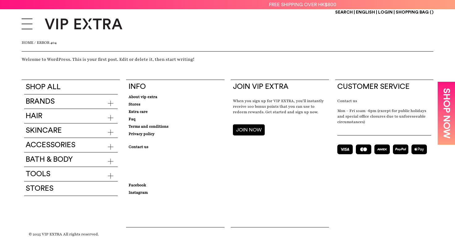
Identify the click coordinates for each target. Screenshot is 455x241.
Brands (40, 101)
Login (385, 12)
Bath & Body (49, 159)
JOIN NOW (249, 129)
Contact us (347, 100)
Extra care (138, 111)
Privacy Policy (141, 133)
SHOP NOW (446, 113)
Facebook (137, 185)
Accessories (50, 145)
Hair (34, 116)
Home (27, 42)
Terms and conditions (148, 126)
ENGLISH (366, 12)
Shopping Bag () (414, 12)
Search (344, 12)
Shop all (43, 87)
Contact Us (138, 146)
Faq (131, 119)
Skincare (44, 130)
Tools (38, 174)
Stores (39, 188)
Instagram (138, 192)
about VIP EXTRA (142, 96)
